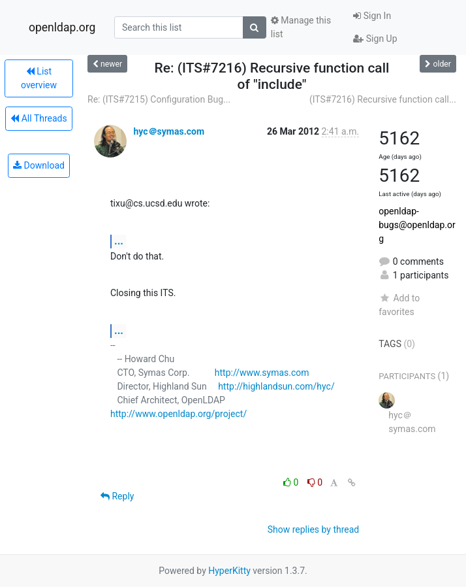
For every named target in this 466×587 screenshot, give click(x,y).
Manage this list (301, 27)
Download (39, 165)
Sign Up (375, 38)
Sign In (372, 15)
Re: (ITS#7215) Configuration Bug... (158, 99)
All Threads (38, 118)
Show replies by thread (314, 529)
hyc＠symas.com (168, 131)
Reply (117, 496)
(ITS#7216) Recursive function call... (382, 99)
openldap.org (62, 27)
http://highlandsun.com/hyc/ (276, 386)
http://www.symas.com (262, 372)
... (118, 241)
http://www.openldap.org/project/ (178, 414)
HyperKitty (229, 570)
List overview (39, 78)
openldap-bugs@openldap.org (417, 225)
